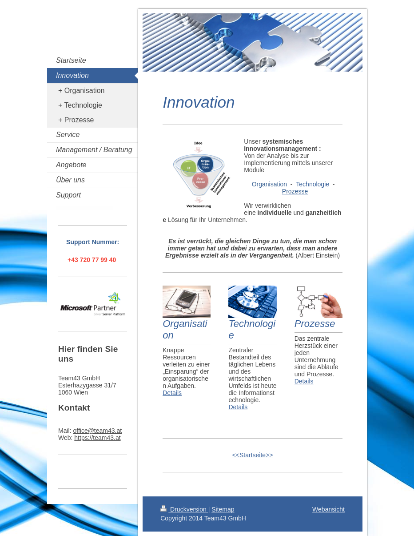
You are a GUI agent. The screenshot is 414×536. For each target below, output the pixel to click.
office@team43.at (97, 430)
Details (172, 392)
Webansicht (328, 509)
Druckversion (184, 509)
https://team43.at (97, 437)
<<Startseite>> (252, 455)
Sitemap (222, 509)
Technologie (312, 184)
